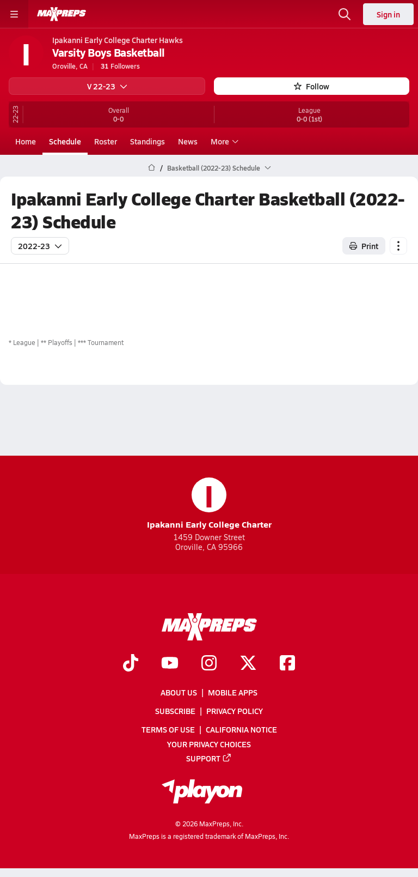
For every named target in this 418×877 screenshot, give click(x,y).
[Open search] (344, 14)
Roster (105, 141)
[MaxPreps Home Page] (151, 168)
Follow (311, 86)
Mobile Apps (232, 692)
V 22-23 (107, 86)
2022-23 (40, 245)
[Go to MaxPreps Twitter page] (248, 664)
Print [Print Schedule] (363, 245)
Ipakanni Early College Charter (209, 503)
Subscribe (175, 710)
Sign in (388, 14)
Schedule (65, 141)
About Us (179, 692)
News (188, 141)
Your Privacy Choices (209, 744)
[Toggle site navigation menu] (14, 14)
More (223, 141)
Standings (147, 141)
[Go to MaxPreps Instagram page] (209, 664)
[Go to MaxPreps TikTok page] (130, 664)
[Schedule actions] (398, 246)
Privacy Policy (234, 710)
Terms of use (168, 729)
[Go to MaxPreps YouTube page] (170, 664)
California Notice (241, 729)
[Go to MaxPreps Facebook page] (287, 664)
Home (25, 141)
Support (209, 758)
